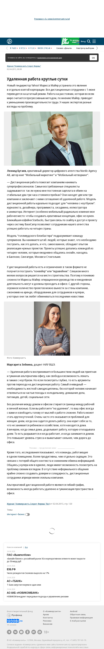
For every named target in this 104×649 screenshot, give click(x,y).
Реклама (47, 620)
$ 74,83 (13, 48)
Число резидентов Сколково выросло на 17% (28, 573)
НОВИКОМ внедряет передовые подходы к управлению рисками (38, 596)
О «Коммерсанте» (52, 611)
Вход (83, 41)
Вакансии (47, 624)
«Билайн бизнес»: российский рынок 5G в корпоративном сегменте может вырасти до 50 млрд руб (46, 560)
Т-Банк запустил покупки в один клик (24, 584)
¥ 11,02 (31, 48)
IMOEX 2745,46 (44, 48)
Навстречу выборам (85, 48)
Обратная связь (78, 614)
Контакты (48, 617)
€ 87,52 (22, 48)
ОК (93, 57)
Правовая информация (81, 617)
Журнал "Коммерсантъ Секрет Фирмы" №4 (28, 503)
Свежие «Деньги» (64, 48)
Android (73, 611)
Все (26, 547)
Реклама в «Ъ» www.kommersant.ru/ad (52, 18)
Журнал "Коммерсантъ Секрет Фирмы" (24, 66)
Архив (46, 614)
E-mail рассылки (78, 620)
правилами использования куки (49, 58)
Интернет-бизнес (16, 514)
